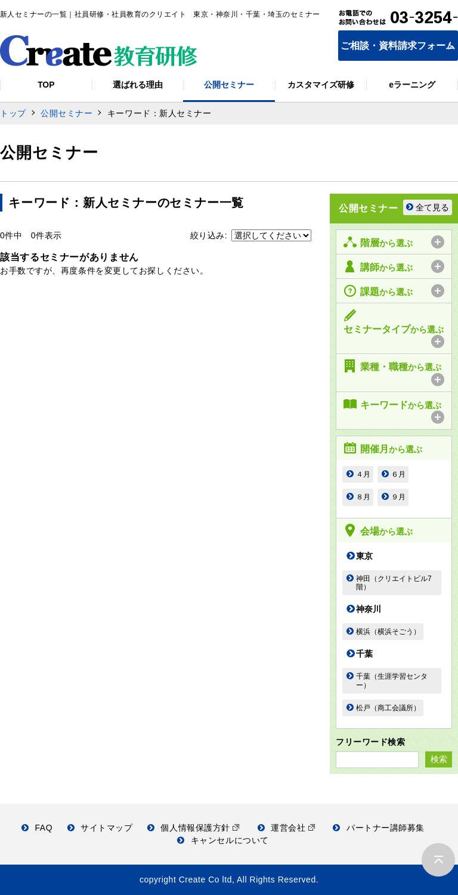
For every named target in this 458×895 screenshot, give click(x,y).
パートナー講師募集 (379, 827)
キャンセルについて (223, 840)
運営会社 (286, 827)
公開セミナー (66, 113)
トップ (13, 113)
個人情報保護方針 (193, 827)
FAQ (36, 827)
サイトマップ (100, 827)
